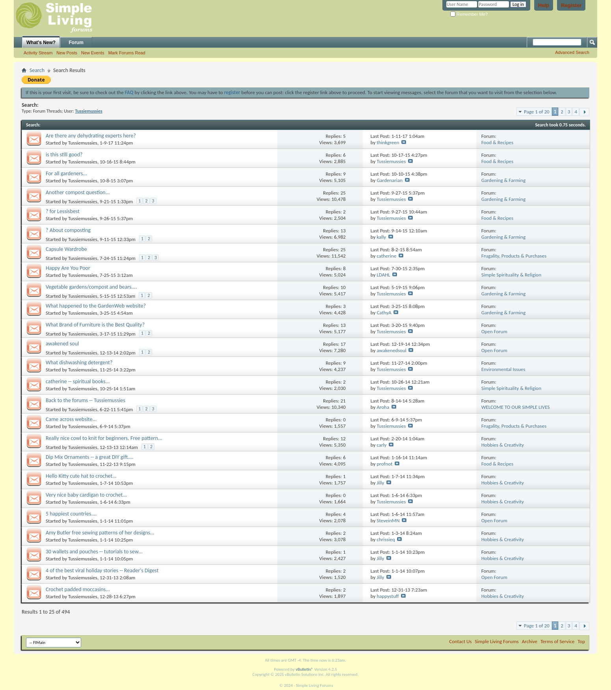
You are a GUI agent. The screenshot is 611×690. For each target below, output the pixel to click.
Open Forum (494, 331)
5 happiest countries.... (71, 513)
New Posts (66, 52)
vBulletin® (304, 669)
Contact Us (460, 641)
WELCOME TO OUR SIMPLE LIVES (515, 407)
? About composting (68, 230)
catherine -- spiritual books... (78, 381)
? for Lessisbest (63, 211)
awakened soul (62, 343)
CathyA (384, 312)
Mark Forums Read (126, 52)
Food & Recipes (497, 142)
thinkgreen (388, 142)
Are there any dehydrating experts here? (91, 135)
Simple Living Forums (496, 641)
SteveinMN (388, 520)
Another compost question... (78, 192)
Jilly (380, 483)
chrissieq (386, 539)
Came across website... (71, 419)
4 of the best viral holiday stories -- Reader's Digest (102, 570)
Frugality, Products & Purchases (513, 256)
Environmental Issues (503, 369)
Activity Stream (38, 52)
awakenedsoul (391, 350)
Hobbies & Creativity (502, 445)
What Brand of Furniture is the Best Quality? (95, 324)
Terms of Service (557, 641)
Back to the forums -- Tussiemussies (85, 400)
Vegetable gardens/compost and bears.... (91, 287)
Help (543, 5)
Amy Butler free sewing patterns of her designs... (100, 532)
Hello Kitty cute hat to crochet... (81, 476)
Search (37, 70)
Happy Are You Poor (68, 268)
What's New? (41, 42)
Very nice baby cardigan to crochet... (86, 495)
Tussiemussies (82, 143)
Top (581, 641)
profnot (384, 464)
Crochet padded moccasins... (78, 589)
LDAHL (383, 275)
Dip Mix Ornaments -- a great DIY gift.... (90, 457)
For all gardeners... (66, 173)
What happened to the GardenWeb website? (96, 305)
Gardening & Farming (503, 180)
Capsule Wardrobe (66, 249)
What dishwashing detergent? (79, 362)
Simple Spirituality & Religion (511, 275)
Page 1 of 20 (537, 112)
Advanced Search (572, 52)
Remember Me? (469, 14)
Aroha (383, 407)
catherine (386, 256)
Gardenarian (390, 180)
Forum (76, 42)
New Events (92, 52)
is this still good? (64, 154)
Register (571, 5)
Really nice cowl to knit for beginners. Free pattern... (104, 438)
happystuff (388, 596)
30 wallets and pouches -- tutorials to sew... (94, 551)
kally (381, 237)
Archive (529, 641)
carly (381, 445)
